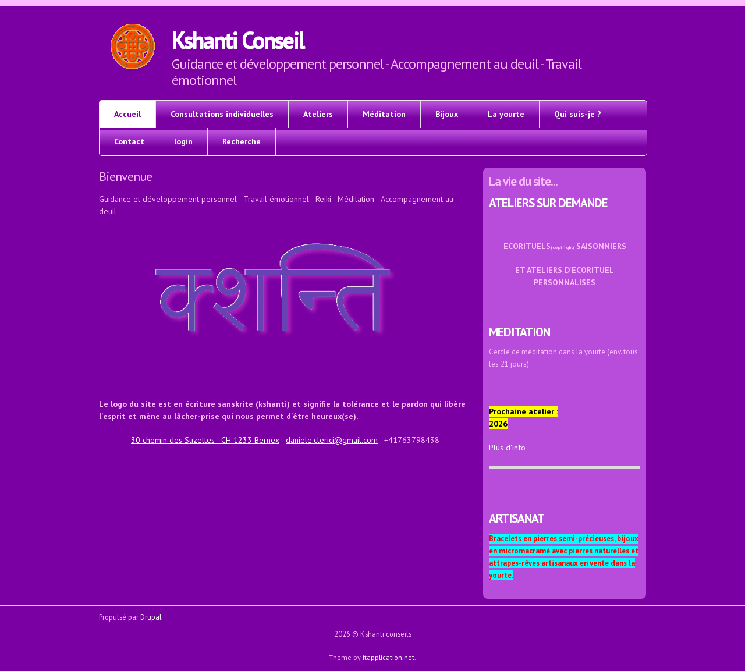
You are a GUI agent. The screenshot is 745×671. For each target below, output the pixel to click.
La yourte (506, 114)
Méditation (384, 114)
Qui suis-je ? (577, 114)
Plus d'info (507, 447)
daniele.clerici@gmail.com (332, 440)
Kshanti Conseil (238, 39)
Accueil (127, 114)
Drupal (151, 617)
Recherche (241, 141)
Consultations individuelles (222, 114)
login (183, 141)
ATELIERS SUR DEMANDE (548, 203)
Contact (129, 141)
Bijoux (446, 114)
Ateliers (318, 114)
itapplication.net (388, 657)
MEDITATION (519, 332)
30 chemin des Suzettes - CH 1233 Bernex (205, 440)
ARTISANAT (516, 518)
